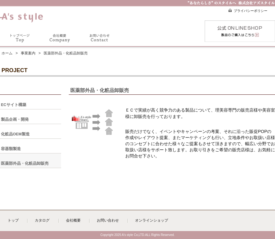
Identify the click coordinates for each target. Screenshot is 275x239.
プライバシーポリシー (250, 11)
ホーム (7, 53)
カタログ (42, 220)
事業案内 (28, 53)
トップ (13, 220)
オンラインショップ (151, 220)
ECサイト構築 (13, 105)
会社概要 (73, 220)
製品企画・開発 (15, 119)
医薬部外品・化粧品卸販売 (25, 163)
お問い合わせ (108, 220)
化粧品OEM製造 (15, 134)
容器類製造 (11, 149)
